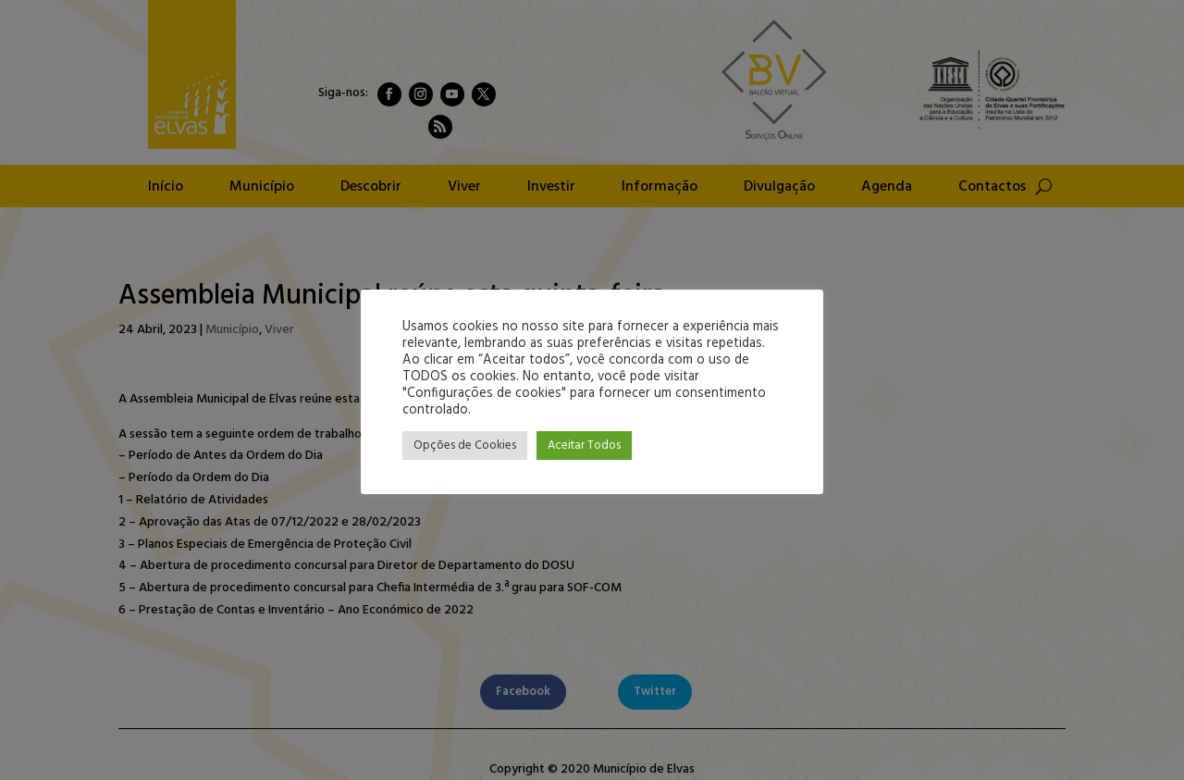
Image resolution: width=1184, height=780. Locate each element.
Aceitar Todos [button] (584, 445)
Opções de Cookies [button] (464, 445)
